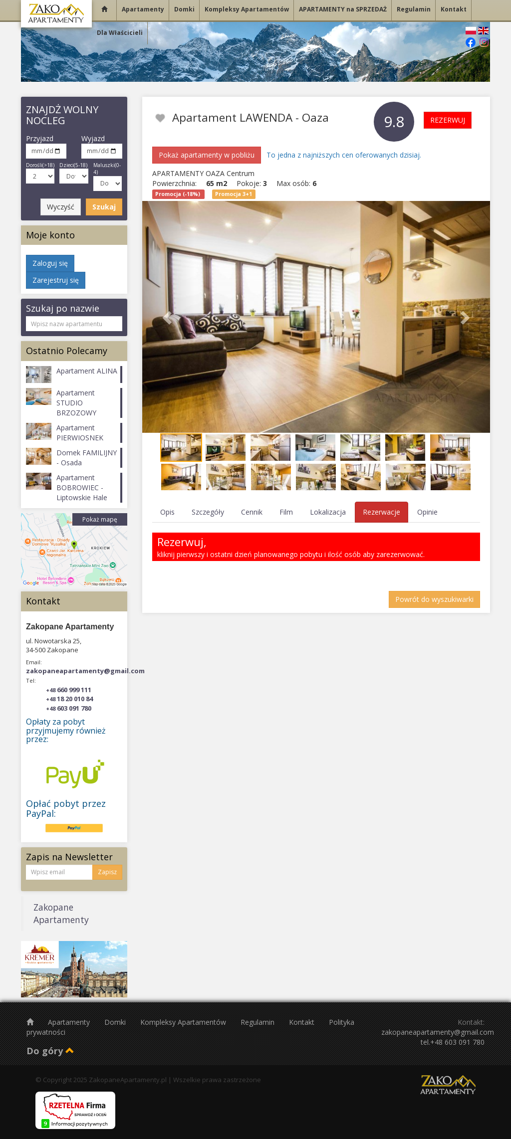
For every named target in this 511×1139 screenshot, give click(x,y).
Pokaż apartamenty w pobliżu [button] (207, 155)
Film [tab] (286, 512)
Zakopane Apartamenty (61, 913)
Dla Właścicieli (120, 32)
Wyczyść (60, 206)
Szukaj (104, 206)
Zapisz (107, 872)
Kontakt (302, 1022)
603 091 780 (68, 708)
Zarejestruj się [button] (55, 280)
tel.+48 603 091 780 (453, 1042)
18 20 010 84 (69, 698)
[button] (168, 317)
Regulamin (258, 1022)
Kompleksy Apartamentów (184, 1022)
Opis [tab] (167, 512)
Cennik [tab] (251, 512)
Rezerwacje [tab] (381, 512)
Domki (116, 1022)
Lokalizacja (328, 512)
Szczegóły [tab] (208, 512)
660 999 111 (68, 689)
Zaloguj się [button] (50, 263)
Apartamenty (70, 1022)
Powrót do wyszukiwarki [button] (434, 599)
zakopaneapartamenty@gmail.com (85, 670)
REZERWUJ (447, 120)
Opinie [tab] (427, 512)
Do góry (50, 1051)
